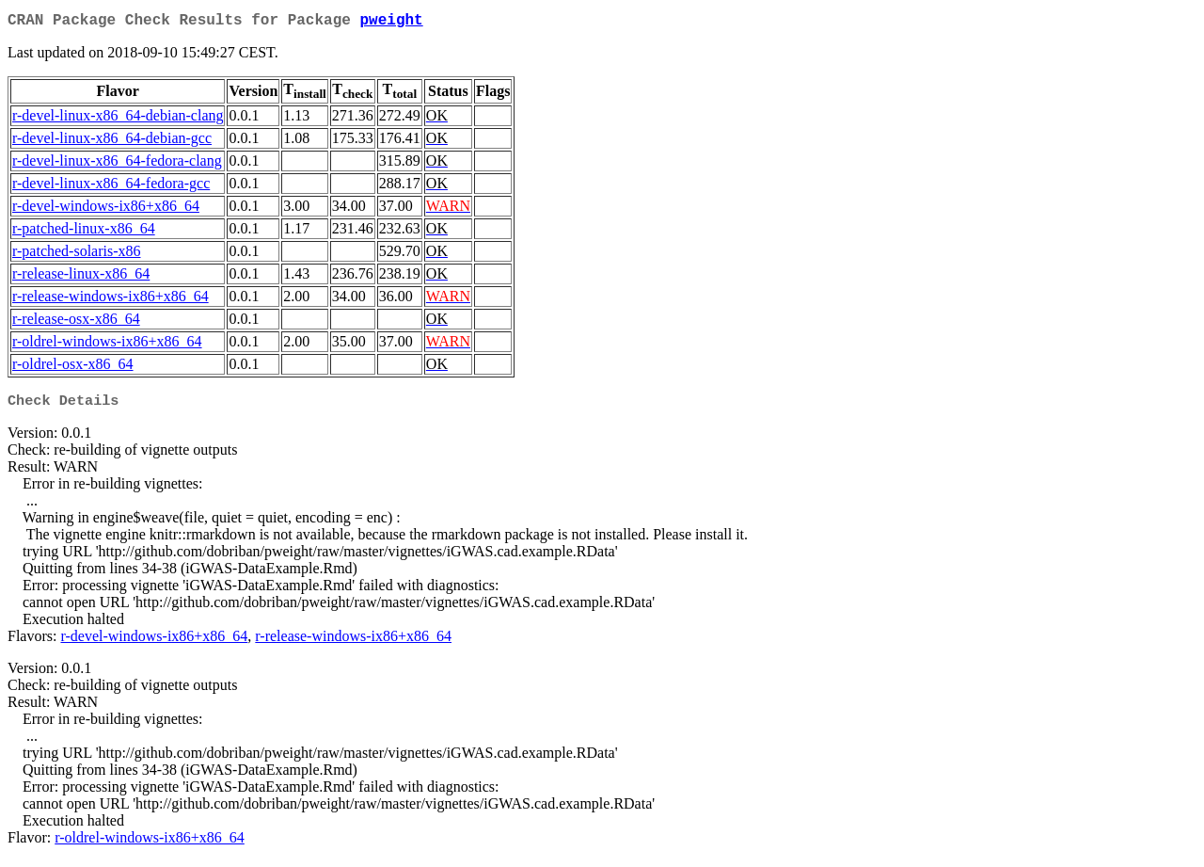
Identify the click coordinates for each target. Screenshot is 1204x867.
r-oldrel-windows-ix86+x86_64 (107, 345)
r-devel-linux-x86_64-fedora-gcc (111, 187)
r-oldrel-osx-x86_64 (73, 368)
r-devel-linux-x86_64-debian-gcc (112, 142)
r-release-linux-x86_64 (81, 277)
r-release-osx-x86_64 (76, 322)
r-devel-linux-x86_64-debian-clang (117, 119)
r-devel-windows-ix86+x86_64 (105, 209)
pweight (390, 22)
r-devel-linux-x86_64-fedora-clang (117, 164)
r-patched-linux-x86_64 (83, 232)
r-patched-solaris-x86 (76, 255)
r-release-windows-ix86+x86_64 (110, 300)
